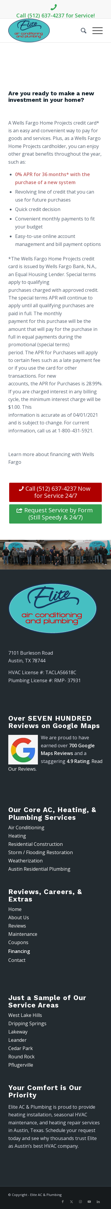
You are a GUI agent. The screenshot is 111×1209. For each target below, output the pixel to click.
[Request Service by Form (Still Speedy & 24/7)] (55, 514)
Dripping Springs (27, 1023)
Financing (19, 951)
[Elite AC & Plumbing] (46, 30)
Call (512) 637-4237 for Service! (55, 10)
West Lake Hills (25, 1015)
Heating (17, 836)
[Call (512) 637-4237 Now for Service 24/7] (55, 492)
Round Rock (21, 1056)
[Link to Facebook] (62, 1201)
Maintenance (22, 934)
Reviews (17, 926)
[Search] (80, 30)
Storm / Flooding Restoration (40, 852)
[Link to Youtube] (89, 1201)
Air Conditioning (26, 827)
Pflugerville (20, 1065)
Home (15, 909)
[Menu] (94, 30)
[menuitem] (80, 30)
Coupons (18, 942)
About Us (18, 917)
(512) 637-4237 (55, 77)
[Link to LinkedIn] (98, 1201)
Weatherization (25, 860)
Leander (17, 1040)
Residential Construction (35, 844)
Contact (16, 960)
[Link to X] (71, 1201)
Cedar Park (20, 1048)
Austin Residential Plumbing (39, 869)
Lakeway (18, 1031)
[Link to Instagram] (80, 1201)
